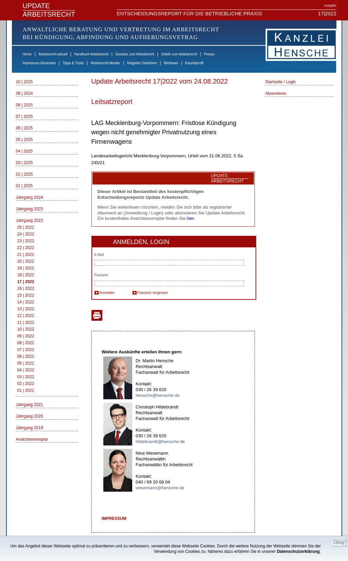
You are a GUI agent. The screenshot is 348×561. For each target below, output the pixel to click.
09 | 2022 (25, 336)
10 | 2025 (24, 82)
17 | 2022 (25, 281)
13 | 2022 (25, 308)
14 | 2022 (25, 302)
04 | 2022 (25, 370)
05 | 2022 (25, 363)
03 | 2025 (24, 162)
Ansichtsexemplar (32, 439)
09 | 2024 (24, 93)
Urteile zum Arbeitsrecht (179, 54)
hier (190, 218)
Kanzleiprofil (194, 63)
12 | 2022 (25, 315)
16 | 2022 (25, 288)
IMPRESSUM (114, 518)
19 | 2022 (25, 268)
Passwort (101, 275)
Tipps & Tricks (73, 63)
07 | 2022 (25, 349)
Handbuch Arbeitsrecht (91, 54)
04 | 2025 (24, 151)
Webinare (171, 63)
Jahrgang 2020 (29, 416)
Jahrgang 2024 (29, 197)
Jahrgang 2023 (29, 209)
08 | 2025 (24, 105)
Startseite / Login (280, 82)
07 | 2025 (24, 116)
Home (27, 54)
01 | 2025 (24, 185)
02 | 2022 (25, 383)
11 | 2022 (25, 322)
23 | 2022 (25, 241)
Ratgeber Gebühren (142, 63)
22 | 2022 (25, 247)
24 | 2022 (25, 234)
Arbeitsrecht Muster (105, 63)
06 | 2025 (24, 128)
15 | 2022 (25, 295)
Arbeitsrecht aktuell (52, 54)
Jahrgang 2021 (29, 404)
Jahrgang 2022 (29, 220)
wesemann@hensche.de (160, 487)
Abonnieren (275, 93)
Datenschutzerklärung (298, 551)
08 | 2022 (25, 342)
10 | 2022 (25, 329)
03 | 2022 (25, 376)
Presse (209, 54)
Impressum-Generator (39, 63)
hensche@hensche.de (158, 395)
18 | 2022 (25, 275)
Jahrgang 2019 (29, 427)
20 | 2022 (25, 261)
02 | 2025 (24, 174)
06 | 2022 (25, 356)
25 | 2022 (25, 227)
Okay (339, 542)
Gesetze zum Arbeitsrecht (134, 54)
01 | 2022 (25, 390)
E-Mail (99, 255)
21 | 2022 (25, 254)
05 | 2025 (24, 139)
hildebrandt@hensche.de (160, 441)
